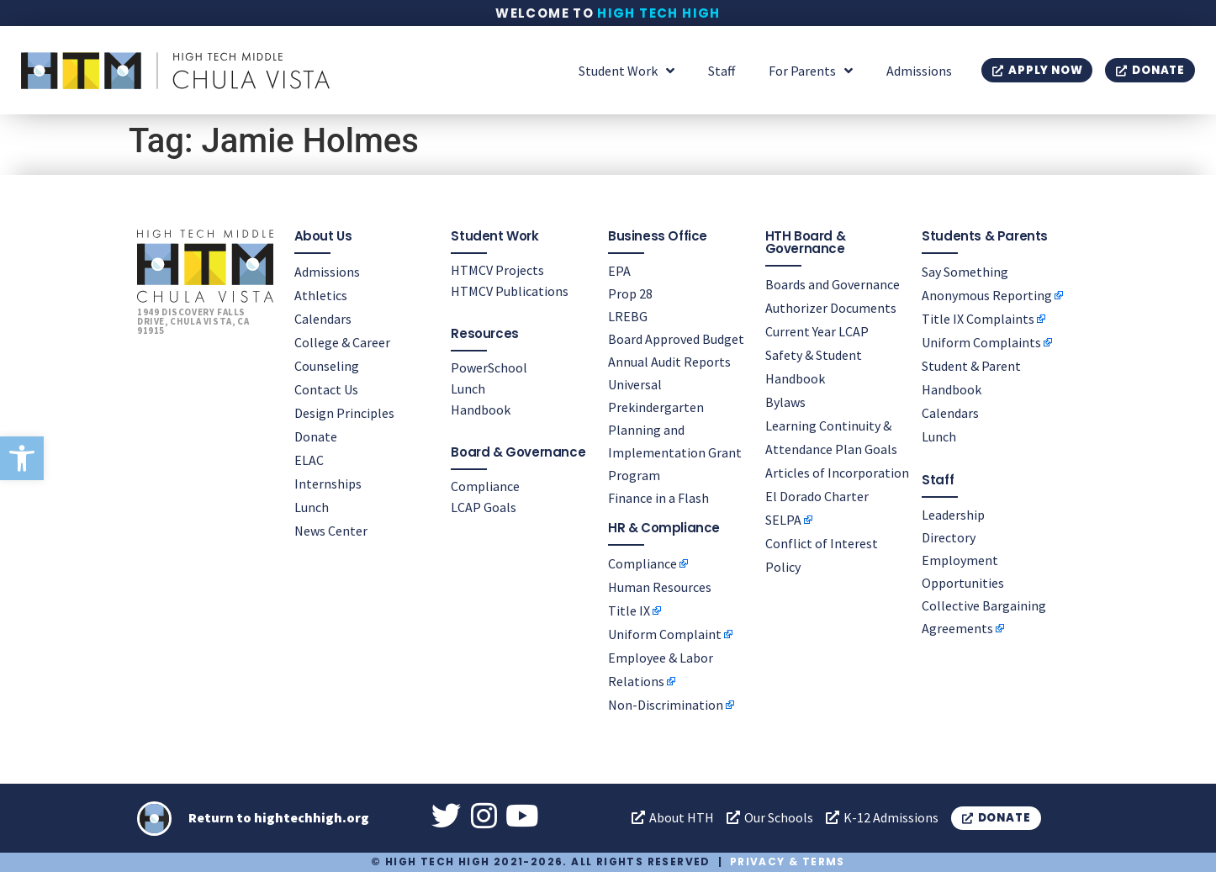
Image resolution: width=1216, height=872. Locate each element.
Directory (948, 537)
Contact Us (326, 389)
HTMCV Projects (497, 270)
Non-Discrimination (665, 704)
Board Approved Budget (676, 338)
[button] (22, 458)
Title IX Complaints (978, 318)
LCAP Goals (483, 507)
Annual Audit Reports (669, 361)
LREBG (628, 316)
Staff (721, 70)
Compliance (485, 486)
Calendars (323, 318)
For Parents (811, 70)
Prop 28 (630, 293)
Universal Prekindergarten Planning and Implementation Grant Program (675, 430)
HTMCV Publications (509, 291)
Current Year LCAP (817, 331)
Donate (315, 436)
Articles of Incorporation (837, 472)
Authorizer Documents (830, 307)
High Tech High (659, 13)
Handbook (480, 409)
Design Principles (344, 412)
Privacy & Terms (787, 861)
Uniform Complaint (665, 634)
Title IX (629, 610)
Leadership (953, 514)
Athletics (320, 295)
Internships (328, 483)
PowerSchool (489, 367)
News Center (330, 530)
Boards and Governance (832, 284)
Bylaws (785, 402)
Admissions (919, 70)
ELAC (309, 460)
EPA (619, 270)
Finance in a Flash (658, 497)
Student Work (626, 70)
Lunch (311, 507)
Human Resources (659, 587)
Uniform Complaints (981, 342)
